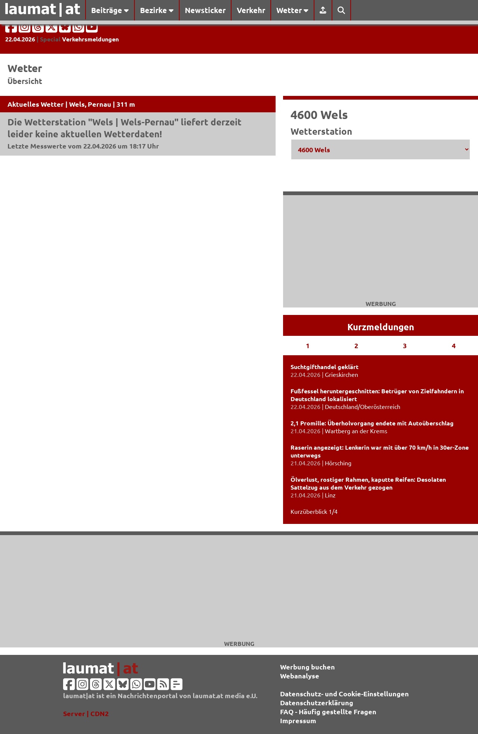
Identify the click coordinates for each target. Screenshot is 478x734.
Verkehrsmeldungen (90, 39)
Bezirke (157, 10)
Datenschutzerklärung (316, 702)
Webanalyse (299, 675)
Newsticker (205, 10)
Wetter (292, 10)
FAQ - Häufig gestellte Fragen (328, 711)
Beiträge (110, 10)
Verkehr (251, 10)
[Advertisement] (239, 587)
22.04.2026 (20, 39)
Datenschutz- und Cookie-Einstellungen (344, 693)
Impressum (298, 720)
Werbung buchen (307, 666)
